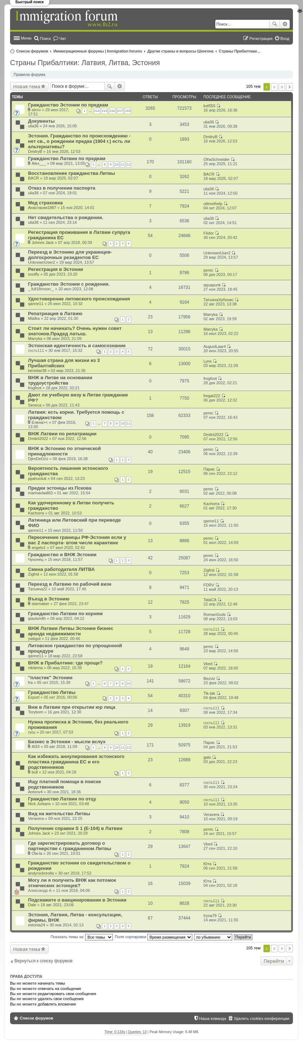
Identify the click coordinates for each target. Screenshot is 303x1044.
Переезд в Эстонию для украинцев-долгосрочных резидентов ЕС (70, 254)
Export (34, 697)
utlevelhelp (212, 203)
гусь (32, 732)
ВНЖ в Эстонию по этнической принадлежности (64, 451)
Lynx (207, 361)
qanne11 (35, 303)
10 (117, 164)
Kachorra (36, 513)
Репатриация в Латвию (55, 313)
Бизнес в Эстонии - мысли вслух (67, 741)
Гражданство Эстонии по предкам (68, 105)
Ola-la (37, 853)
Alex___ (39, 163)
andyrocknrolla (41, 873)
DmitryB (35, 151)
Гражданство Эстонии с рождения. (69, 284)
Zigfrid (33, 574)
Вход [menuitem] (284, 38)
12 (128, 164)
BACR (33, 178)
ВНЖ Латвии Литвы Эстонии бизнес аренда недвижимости (70, 631)
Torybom (35, 712)
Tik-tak (209, 693)
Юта (207, 864)
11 (122, 164)
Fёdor (208, 233)
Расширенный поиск (285, 24)
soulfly (33, 274)
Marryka (210, 314)
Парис (209, 469)
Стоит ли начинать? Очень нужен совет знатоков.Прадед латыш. (74, 331)
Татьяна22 (37, 589)
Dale (32, 905)
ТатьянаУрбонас (218, 300)
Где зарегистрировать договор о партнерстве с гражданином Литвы (69, 845)
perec (208, 270)
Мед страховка (45, 202)
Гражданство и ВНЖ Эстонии (62, 554)
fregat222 (211, 396)
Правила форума (29, 74)
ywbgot (34, 638)
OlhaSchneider (216, 159)
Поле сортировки (153, 937)
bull (35, 772)
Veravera (36, 818)
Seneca (34, 405)
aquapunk (212, 285)
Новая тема (26, 86)
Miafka (34, 318)
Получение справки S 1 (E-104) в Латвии (75, 828)
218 (127, 111)
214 (97, 111)
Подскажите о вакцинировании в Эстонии (77, 900)
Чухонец (35, 559)
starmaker (40, 604)
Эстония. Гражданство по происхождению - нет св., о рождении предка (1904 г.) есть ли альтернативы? (79, 141)
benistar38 (37, 370)
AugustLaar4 (214, 346)
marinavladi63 (40, 493)
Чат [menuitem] (62, 38)
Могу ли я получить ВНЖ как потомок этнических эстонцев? (72, 882)
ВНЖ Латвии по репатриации (62, 433)
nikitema (35, 668)
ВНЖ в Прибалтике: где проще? (65, 663)
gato (207, 757)
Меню (26, 38)
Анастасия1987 (42, 207)
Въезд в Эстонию (48, 599)
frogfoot (34, 388)
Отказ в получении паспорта (61, 188)
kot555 (209, 106)
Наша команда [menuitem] (212, 1018)
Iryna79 (210, 915)
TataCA (209, 600)
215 (104, 111)
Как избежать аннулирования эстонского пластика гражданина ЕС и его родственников (76, 762)
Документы (41, 121)
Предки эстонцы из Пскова (59, 488)
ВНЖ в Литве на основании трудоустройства (60, 380)
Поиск (274, 24)
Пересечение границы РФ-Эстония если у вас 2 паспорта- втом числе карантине (77, 540)
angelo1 (39, 547)
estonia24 (36, 925)
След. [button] (289, 87)
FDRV (208, 585)
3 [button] (282, 87)
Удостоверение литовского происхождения (79, 298)
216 (112, 111)
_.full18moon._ (41, 289)
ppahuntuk (37, 478)
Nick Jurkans (39, 804)
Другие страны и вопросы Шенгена (180, 51)
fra (30, 682)
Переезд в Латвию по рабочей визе (69, 584)
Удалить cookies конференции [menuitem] (261, 1018)
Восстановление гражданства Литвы (71, 173)
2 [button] (274, 87)
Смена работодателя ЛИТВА (61, 569)
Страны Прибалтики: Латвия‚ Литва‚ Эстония (240, 51)
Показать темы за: (82, 937)
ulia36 (33, 126)
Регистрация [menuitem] (260, 38)
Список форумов (32, 51)
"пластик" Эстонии (50, 677)
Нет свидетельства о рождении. (65, 217)
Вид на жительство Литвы (59, 813)
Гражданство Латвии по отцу (62, 799)
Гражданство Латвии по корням (65, 613)
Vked (207, 664)
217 (120, 111)
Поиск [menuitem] (45, 38)
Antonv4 (35, 792)
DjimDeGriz (38, 459)
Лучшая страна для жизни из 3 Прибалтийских (64, 363)
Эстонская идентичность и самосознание (77, 345)
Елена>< (40, 422)
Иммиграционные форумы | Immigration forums (97, 51)
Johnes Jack (43, 242)
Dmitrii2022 (38, 438)
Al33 (36, 746)
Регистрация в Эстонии (55, 269)
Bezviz (209, 678)
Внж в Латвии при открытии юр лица (71, 707)
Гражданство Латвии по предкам (66, 158)
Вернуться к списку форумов (43, 960)
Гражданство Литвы (51, 692)
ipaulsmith (37, 618)
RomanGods (214, 614)
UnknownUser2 (41, 262)
